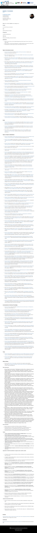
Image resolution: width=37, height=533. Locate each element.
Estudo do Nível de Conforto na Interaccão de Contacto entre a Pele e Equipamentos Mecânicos (16, 516)
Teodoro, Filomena (17, 54)
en (35, 4)
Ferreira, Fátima (7, 98)
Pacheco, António (12, 98)
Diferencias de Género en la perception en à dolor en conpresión (12, 521)
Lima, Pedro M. (7, 102)
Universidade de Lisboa (18, 530)
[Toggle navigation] (1, 7)
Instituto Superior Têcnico (18, 529)
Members (4, 11)
